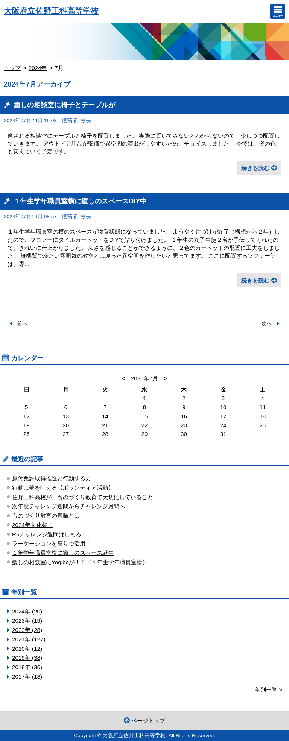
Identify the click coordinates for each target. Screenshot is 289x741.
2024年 (38, 68)
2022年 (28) (27, 630)
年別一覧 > (268, 689)
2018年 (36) (27, 667)
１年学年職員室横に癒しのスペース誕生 (63, 553)
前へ (22, 323)
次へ (267, 323)
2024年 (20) (27, 611)
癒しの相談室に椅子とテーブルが (64, 105)
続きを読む (255, 168)
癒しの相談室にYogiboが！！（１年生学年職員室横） (80, 562)
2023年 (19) (27, 620)
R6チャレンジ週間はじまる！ (49, 534)
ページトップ (148, 720)
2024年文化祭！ (32, 525)
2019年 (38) (27, 657)
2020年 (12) (27, 648)
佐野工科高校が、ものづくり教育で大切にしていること (82, 497)
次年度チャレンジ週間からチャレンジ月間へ (68, 506)
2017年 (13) (27, 676)
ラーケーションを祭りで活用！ (51, 543)
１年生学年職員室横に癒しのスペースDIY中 (80, 201)
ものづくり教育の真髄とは (46, 515)
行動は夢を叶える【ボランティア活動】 (63, 487)
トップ (12, 68)
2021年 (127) (28, 639)
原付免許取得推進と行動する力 (51, 478)
